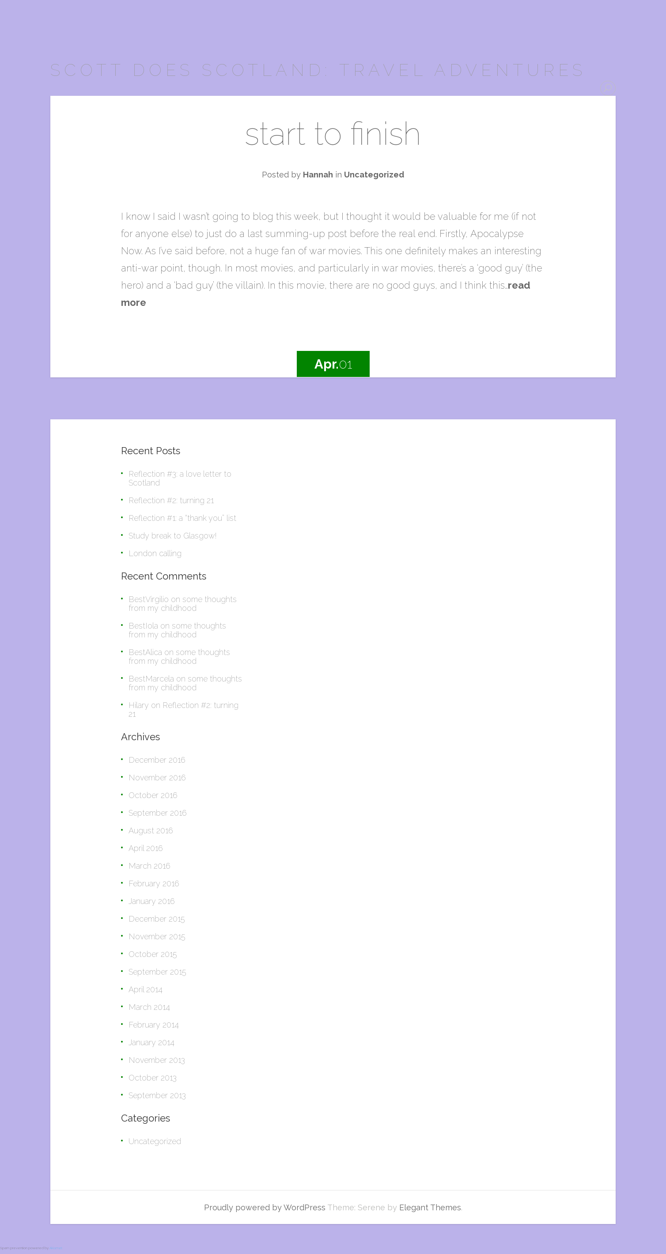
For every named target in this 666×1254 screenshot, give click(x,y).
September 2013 (157, 1095)
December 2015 (157, 918)
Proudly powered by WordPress (264, 1207)
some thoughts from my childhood (183, 604)
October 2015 (153, 954)
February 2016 (154, 883)
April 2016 (146, 848)
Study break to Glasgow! (173, 535)
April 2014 (146, 989)
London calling (155, 553)
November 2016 (157, 777)
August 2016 (151, 830)
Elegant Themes (430, 1207)
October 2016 (153, 795)
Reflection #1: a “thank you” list (182, 518)
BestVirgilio (149, 599)
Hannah (318, 174)
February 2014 (154, 1024)
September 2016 (158, 812)
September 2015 (157, 971)
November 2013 (157, 1060)
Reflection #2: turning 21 (171, 500)
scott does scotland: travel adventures (318, 70)
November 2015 (157, 936)
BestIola (143, 625)
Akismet (55, 1248)
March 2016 (149, 865)
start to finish (333, 133)
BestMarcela (151, 678)
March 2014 (149, 1007)
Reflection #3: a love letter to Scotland (180, 478)
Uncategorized (374, 174)
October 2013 (153, 1077)
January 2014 (151, 1042)
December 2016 (157, 759)
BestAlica (145, 652)
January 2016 (152, 901)
